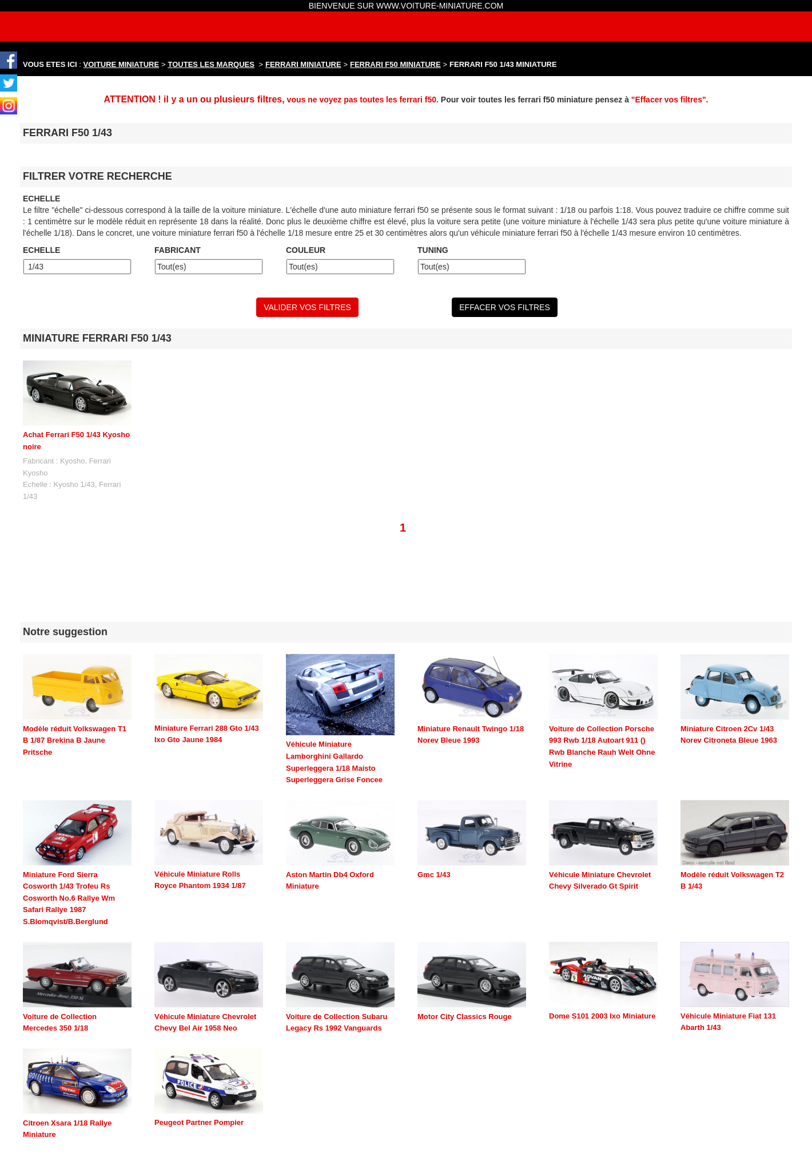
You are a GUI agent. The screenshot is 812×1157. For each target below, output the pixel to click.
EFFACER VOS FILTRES (504, 307)
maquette (253, 1151)
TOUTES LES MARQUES (211, 64)
